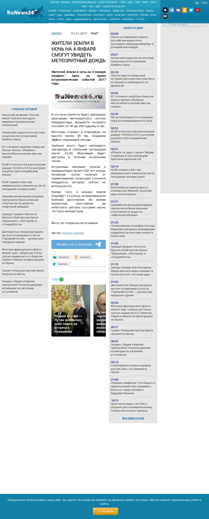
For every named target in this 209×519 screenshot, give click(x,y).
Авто (109, 15)
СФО (91, 6)
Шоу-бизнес (100, 19)
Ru (197, 2)
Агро (153, 15)
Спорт (52, 15)
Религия (132, 15)
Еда (60, 15)
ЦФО (130, 2)
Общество (118, 11)
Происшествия (135, 11)
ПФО (137, 2)
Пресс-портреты (58, 23)
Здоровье (69, 15)
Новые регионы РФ (114, 6)
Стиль (60, 19)
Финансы (104, 11)
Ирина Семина (73, 233)
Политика (65, 11)
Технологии (84, 15)
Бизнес (93, 11)
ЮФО (145, 2)
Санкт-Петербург (108, 2)
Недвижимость (82, 19)
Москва (65, 2)
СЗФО (123, 2)
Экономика (79, 11)
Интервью (128, 19)
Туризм (144, 15)
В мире (52, 11)
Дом (68, 19)
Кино (52, 19)
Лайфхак (114, 19)
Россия (55, 2)
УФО (84, 6)
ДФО (98, 6)
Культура (120, 15)
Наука (149, 11)
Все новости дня (133, 418)
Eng (204, 2)
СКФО (153, 2)
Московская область (84, 2)
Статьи (140, 19)
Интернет (99, 15)
